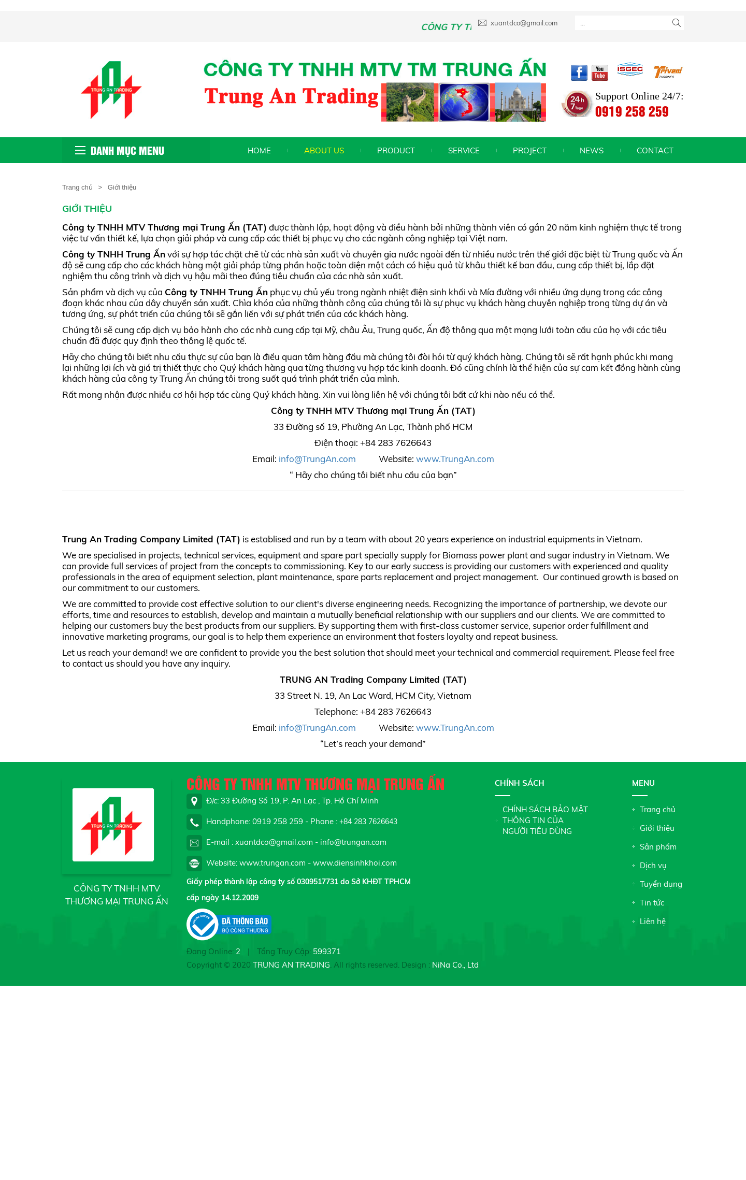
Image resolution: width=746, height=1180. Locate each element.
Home (259, 150)
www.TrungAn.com (455, 458)
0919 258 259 (632, 110)
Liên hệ (653, 921)
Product (396, 150)
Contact (655, 150)
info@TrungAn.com (317, 458)
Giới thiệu (657, 828)
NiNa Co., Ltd (455, 965)
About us (324, 150)
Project (530, 150)
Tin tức (652, 903)
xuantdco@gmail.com (517, 23)
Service (464, 150)
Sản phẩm (658, 847)
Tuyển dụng (661, 884)
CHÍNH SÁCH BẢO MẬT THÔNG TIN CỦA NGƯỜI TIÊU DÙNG (545, 820)
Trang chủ (77, 187)
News (592, 150)
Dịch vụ (653, 865)
